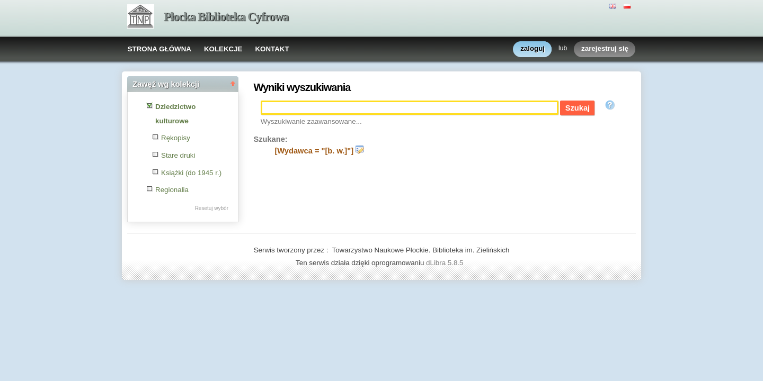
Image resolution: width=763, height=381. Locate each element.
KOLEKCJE (223, 49)
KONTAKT (272, 49)
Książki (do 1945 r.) (191, 173)
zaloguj (532, 49)
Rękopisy (175, 138)
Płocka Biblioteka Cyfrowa (226, 16)
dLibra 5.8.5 (445, 263)
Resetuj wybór (211, 208)
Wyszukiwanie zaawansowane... (311, 121)
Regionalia (172, 190)
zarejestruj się (604, 49)
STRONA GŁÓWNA (159, 49)
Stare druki (178, 155)
